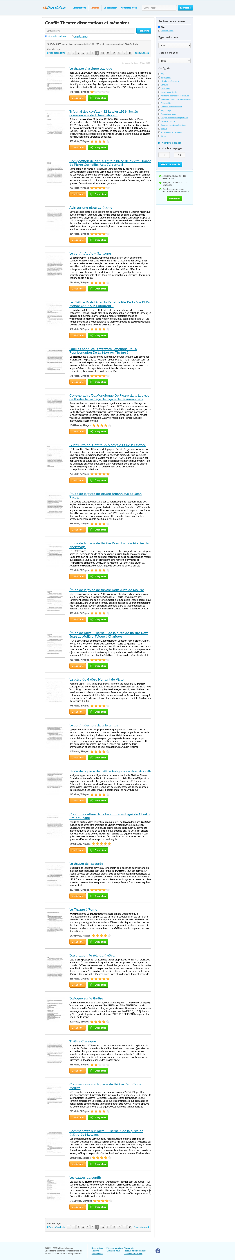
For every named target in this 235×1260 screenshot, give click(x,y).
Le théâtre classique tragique (90, 68)
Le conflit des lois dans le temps (93, 725)
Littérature (164, 88)
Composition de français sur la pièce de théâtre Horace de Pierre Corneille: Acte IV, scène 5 (110, 163)
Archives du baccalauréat (170, 132)
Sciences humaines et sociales (172, 125)
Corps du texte (165, 30)
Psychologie (164, 110)
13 (119, 52)
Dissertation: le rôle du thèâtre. (92, 955)
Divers (162, 136)
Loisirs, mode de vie (167, 92)
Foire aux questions (115, 1248)
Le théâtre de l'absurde (86, 864)
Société (162, 128)
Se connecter (110, 7)
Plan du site (129, 1248)
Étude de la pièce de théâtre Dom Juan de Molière (106, 590)
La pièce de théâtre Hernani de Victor (97, 679)
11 (108, 52)
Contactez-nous (129, 7)
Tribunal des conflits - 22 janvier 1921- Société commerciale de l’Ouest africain (104, 113)
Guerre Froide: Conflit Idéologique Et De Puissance (107, 445)
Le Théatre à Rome (83, 909)
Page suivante (140, 52)
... (73, 52)
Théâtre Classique (82, 1041)
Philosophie (164, 103)
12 (113, 52)
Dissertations (79, 7)
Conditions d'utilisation (133, 1253)
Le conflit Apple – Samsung (90, 253)
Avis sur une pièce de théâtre (90, 207)
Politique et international (170, 106)
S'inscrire (94, 7)
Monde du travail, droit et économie (174, 99)
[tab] (174, 143)
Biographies (164, 77)
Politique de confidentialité (135, 1250)
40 (129, 52)
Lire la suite (77, 97)
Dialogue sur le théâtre (86, 998)
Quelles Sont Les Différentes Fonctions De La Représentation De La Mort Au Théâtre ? (103, 350)
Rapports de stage (167, 114)
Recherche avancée (170, 164)
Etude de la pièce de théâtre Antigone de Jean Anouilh (110, 771)
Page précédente (56, 52)
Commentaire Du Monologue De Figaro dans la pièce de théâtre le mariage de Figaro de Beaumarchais (109, 397)
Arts (161, 74)
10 (102, 52)
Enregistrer (98, 97)
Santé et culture (166, 121)
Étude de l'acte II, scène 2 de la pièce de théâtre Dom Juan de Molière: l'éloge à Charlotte (108, 634)
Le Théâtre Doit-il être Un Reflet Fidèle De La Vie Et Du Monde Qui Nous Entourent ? (109, 304)
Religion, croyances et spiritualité (173, 117)
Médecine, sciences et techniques (173, 95)
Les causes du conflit (85, 1177)
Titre (161, 27)
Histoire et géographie (168, 81)
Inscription (174, 198)
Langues (163, 84)
